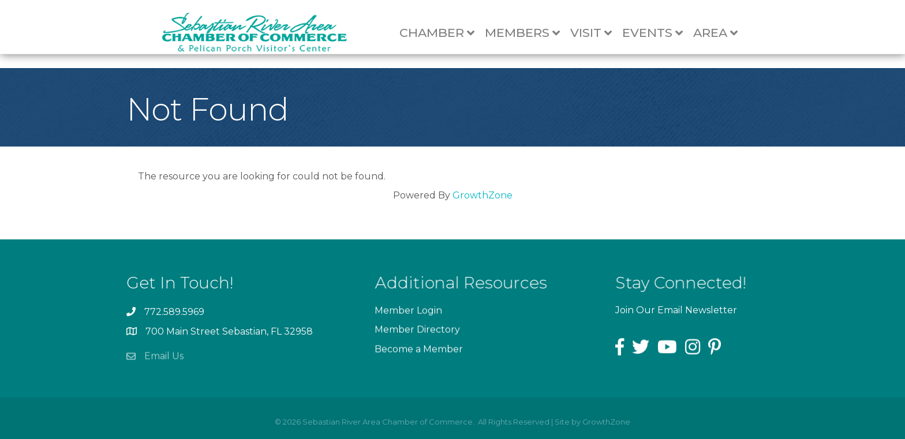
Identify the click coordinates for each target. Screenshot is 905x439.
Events (658, 33)
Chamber (442, 33)
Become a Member (419, 351)
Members (528, 33)
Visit (596, 33)
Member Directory (417, 332)
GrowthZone (482, 195)
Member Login (408, 312)
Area (721, 33)
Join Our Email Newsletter (676, 310)
